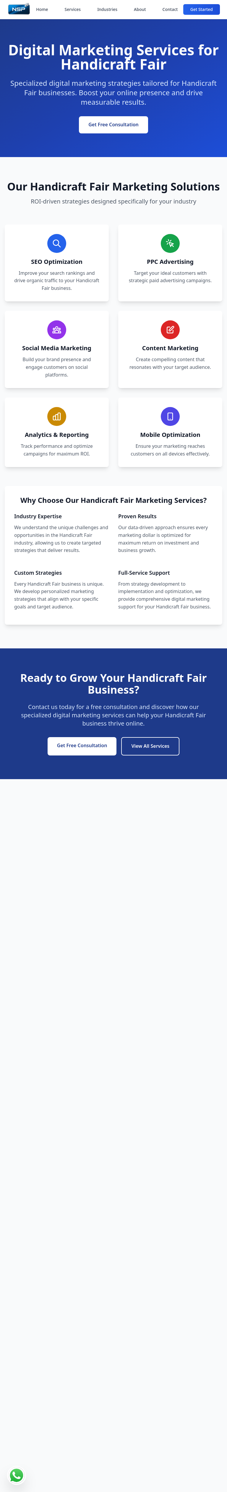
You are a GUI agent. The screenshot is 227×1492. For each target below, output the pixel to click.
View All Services (150, 746)
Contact (170, 9)
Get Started (201, 9)
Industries (107, 9)
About (140, 9)
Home (42, 9)
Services (73, 9)
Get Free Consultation (113, 124)
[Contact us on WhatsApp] (16, 1475)
